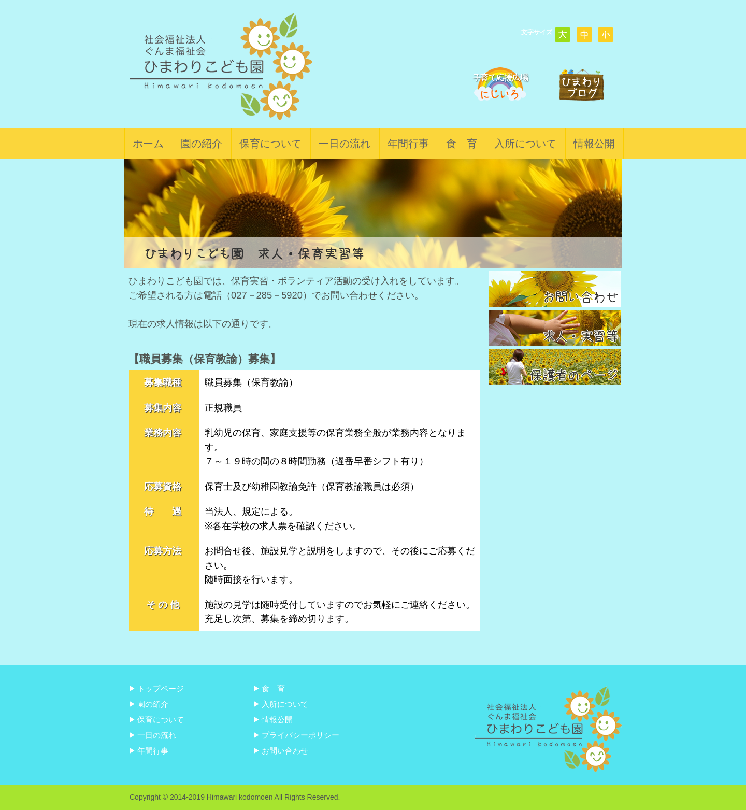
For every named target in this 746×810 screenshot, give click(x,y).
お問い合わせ (285, 750)
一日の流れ (344, 143)
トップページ (160, 688)
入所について (525, 143)
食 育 (461, 143)
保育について (270, 143)
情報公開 (594, 143)
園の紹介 (201, 143)
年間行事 (408, 143)
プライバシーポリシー (300, 735)
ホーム (148, 143)
